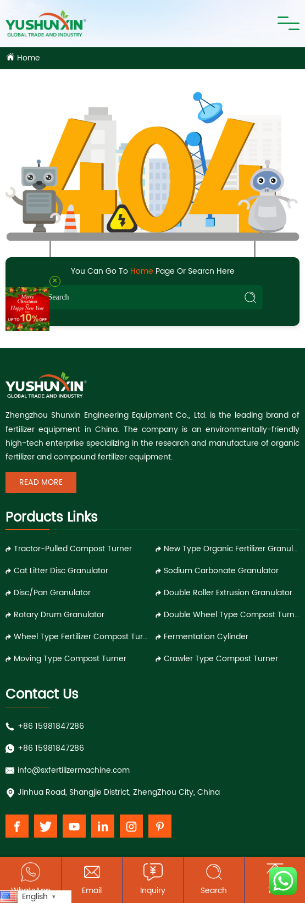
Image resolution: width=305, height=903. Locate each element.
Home (28, 58)
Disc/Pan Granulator (52, 592)
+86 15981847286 (51, 726)
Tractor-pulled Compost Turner (73, 548)
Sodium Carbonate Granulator (221, 570)
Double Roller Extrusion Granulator (228, 592)
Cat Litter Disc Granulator (61, 570)
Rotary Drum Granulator (59, 614)
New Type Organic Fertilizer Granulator (232, 548)
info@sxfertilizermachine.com (74, 770)
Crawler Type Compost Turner (221, 658)
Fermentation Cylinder (206, 636)
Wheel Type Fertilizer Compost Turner (81, 636)
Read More (41, 482)
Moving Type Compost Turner (70, 658)
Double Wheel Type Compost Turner (232, 614)
